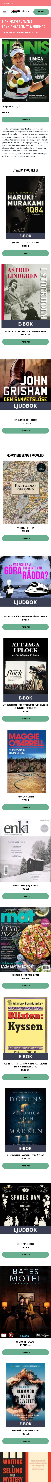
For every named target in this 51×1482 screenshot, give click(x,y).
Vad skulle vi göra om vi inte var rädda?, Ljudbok (25, 616)
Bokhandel (41, 12)
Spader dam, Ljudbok (25, 1244)
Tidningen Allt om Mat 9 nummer (25, 975)
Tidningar (16, 106)
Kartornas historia (25, 527)
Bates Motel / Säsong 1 (25, 1341)
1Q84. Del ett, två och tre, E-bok (25, 242)
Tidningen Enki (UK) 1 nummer (25, 885)
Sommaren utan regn (25, 796)
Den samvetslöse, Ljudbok (25, 420)
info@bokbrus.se (7, 3)
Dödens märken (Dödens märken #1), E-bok (25, 1155)
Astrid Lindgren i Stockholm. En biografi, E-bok (25, 331)
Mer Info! (25, 119)
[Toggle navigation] (4, 11)
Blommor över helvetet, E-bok (25, 1430)
